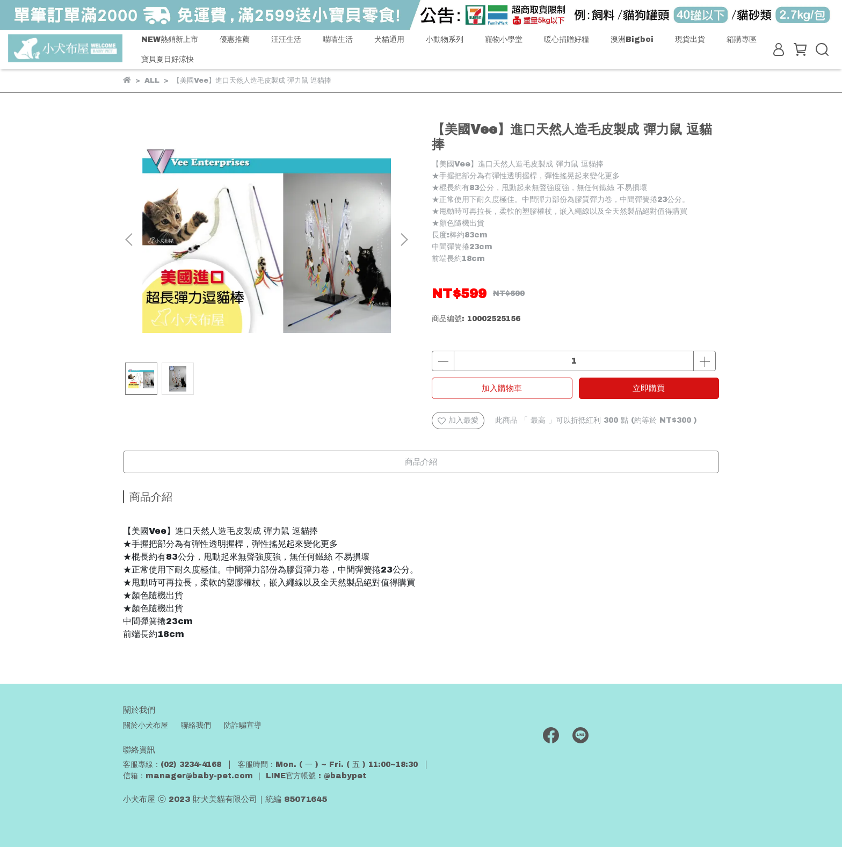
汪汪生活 (286, 39)
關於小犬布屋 (145, 725)
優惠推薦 (235, 39)
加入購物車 (502, 388)
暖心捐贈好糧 (566, 39)
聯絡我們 (196, 725)
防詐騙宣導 (243, 725)
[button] (403, 239)
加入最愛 (458, 420)
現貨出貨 (690, 39)
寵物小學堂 (503, 39)
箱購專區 (742, 39)
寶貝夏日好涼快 (167, 59)
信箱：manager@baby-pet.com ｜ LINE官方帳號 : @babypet (244, 776)
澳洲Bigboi (632, 39)
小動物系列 (444, 39)
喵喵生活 (338, 39)
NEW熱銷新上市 (169, 39)
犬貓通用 (389, 39)
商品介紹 (421, 462)
